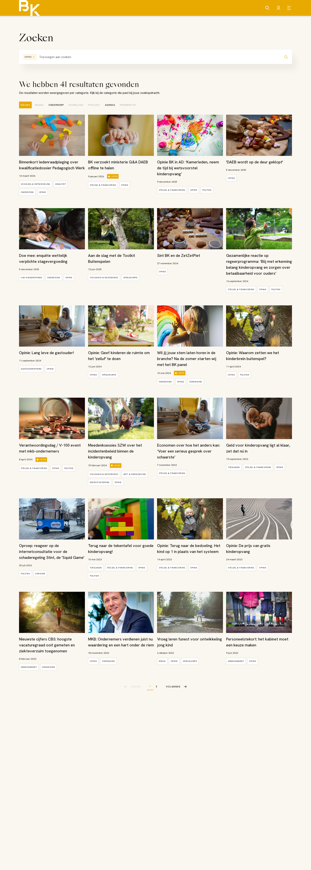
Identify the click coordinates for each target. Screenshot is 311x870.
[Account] (278, 8)
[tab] (25, 105)
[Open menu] (289, 8)
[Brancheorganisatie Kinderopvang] (29, 8)
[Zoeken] (267, 8)
